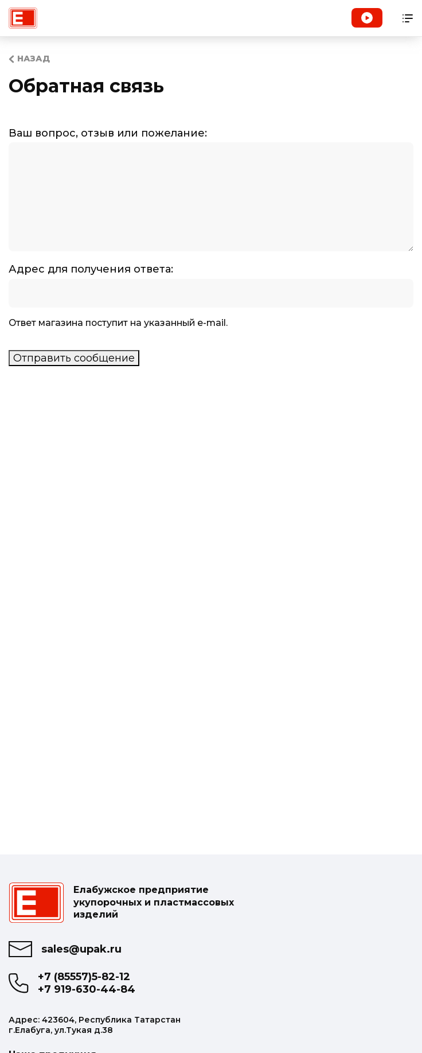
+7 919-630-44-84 (86, 990)
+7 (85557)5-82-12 (84, 977)
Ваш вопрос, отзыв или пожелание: (108, 133)
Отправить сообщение (74, 358)
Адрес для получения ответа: (91, 269)
